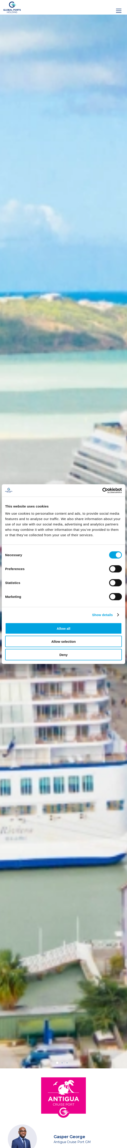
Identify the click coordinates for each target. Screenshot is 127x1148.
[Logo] (12, 7)
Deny (63, 654)
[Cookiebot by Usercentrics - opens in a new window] (102, 490)
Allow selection (63, 641)
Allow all (63, 628)
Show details (102, 615)
